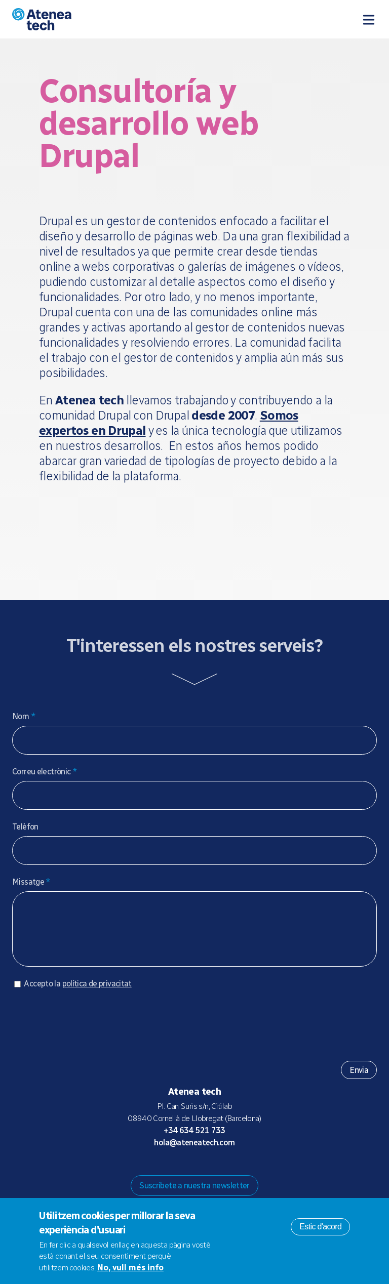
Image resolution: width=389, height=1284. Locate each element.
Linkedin (235, 1172)
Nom (23, 716)
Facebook (219, 1172)
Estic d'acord (320, 1226)
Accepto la (77, 994)
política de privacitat (97, 994)
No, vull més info (130, 1267)
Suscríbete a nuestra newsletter (194, 1195)
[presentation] (89, 1031)
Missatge (31, 882)
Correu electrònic (44, 771)
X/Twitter (203, 1172)
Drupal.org (154, 1172)
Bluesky (186, 1172)
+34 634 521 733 (194, 1140)
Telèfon (25, 827)
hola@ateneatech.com (194, 1152)
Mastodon (170, 1172)
